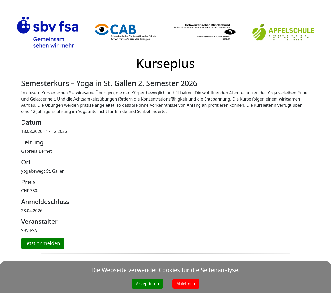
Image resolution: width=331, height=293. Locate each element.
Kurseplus (165, 63)
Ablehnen (186, 284)
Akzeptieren (147, 284)
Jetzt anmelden (42, 243)
